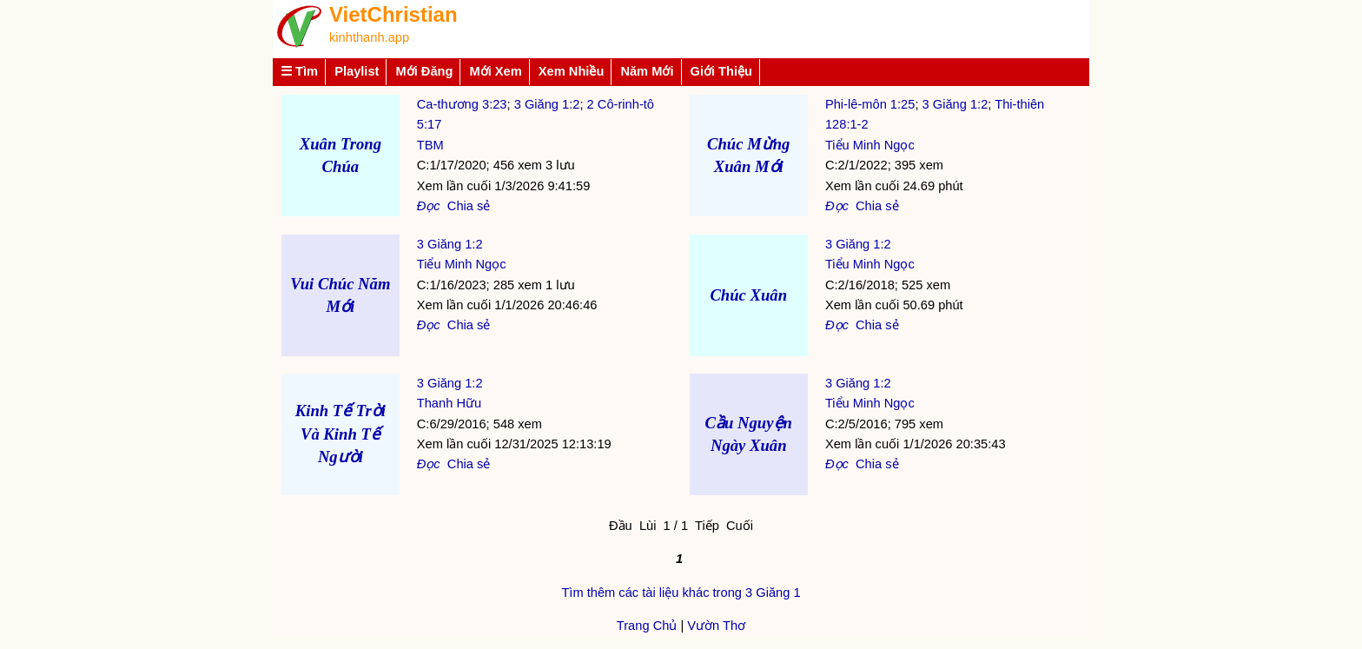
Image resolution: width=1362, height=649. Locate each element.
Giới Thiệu (722, 71)
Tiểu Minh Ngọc (870, 145)
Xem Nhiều (572, 71)
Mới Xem (495, 71)
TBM (430, 145)
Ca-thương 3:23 (462, 104)
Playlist (356, 71)
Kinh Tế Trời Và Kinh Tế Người (340, 433)
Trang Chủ (647, 625)
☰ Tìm (299, 71)
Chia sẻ (469, 206)
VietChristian (393, 14)
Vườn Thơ (716, 625)
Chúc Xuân (748, 295)
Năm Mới (646, 71)
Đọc (428, 206)
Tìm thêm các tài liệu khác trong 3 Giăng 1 (680, 592)
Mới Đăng (424, 71)
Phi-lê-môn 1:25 (870, 104)
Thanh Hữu (449, 403)
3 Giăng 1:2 (547, 104)
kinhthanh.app (369, 37)
